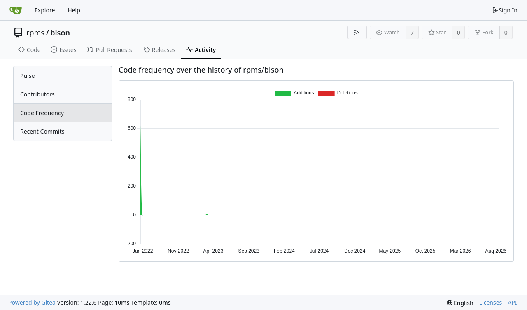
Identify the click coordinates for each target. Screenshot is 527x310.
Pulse (27, 76)
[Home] (15, 10)
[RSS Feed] (357, 32)
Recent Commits (42, 131)
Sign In (505, 10)
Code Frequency (42, 113)
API (512, 302)
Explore (45, 10)
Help (74, 10)
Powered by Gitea (32, 302)
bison (60, 32)
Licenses (490, 302)
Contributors (37, 94)
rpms (35, 32)
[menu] (460, 303)
